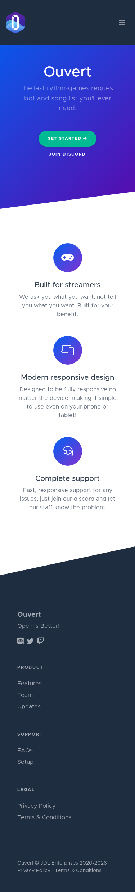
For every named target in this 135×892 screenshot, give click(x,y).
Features (29, 683)
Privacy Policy (36, 806)
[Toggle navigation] (121, 23)
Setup (25, 762)
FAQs (25, 750)
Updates (29, 706)
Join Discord (67, 154)
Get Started (67, 138)
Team (25, 695)
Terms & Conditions (44, 817)
